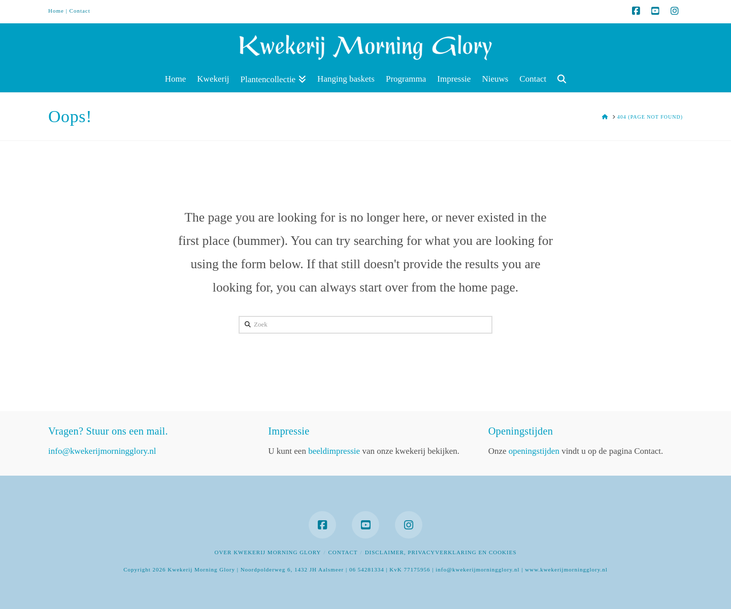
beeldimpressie (334, 451)
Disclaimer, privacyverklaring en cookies (441, 552)
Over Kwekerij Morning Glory (267, 552)
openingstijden (534, 451)
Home (56, 11)
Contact (80, 11)
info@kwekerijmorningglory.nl (102, 451)
